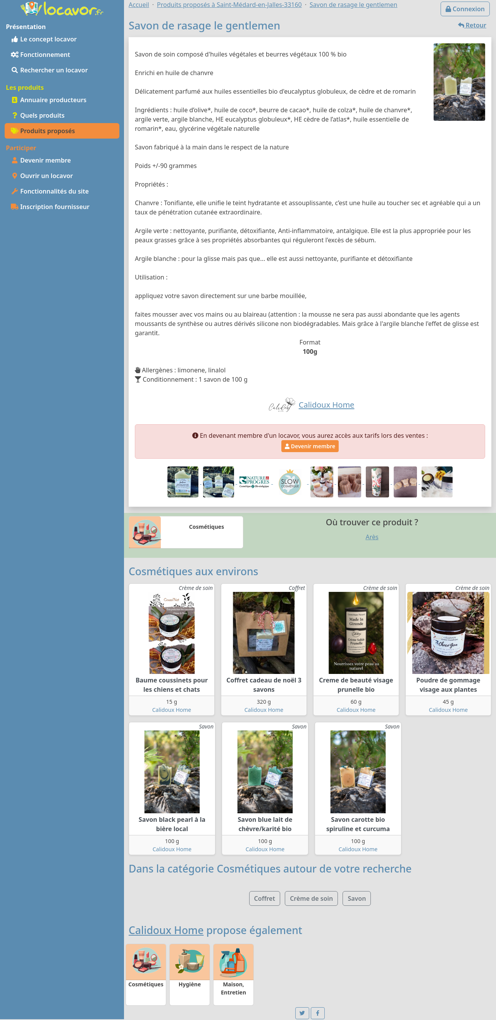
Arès (371, 537)
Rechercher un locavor (49, 70)
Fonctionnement (40, 54)
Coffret (264, 898)
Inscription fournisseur (50, 206)
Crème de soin (311, 898)
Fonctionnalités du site (50, 191)
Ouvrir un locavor (42, 175)
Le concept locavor (44, 39)
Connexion (465, 9)
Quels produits (38, 115)
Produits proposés (43, 131)
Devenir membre (41, 160)
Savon (357, 898)
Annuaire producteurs (48, 100)
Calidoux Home (171, 709)
